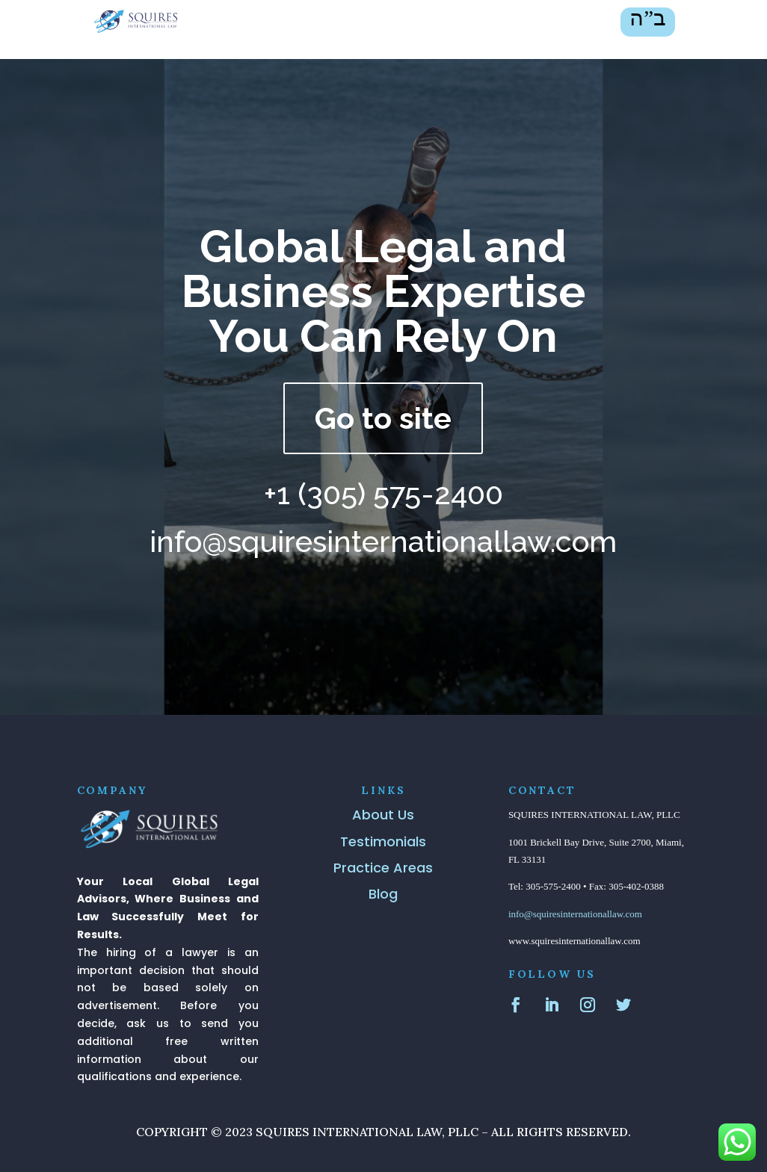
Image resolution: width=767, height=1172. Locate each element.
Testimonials (383, 841)
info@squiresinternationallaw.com (575, 914)
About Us (383, 814)
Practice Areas (383, 867)
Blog (383, 893)
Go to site (383, 417)
